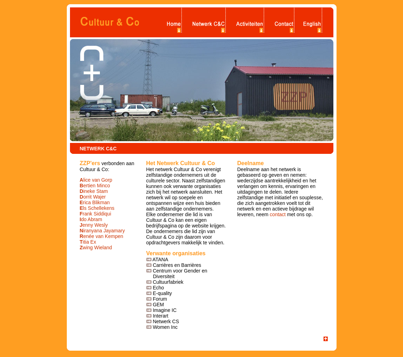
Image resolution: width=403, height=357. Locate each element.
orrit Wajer (93, 197)
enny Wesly (94, 225)
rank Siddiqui (95, 214)
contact (278, 214)
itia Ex (88, 242)
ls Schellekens (97, 208)
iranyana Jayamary (102, 230)
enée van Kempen (101, 236)
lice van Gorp (96, 180)
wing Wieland (96, 247)
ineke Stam (94, 191)
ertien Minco (95, 185)
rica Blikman (95, 202)
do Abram (91, 219)
